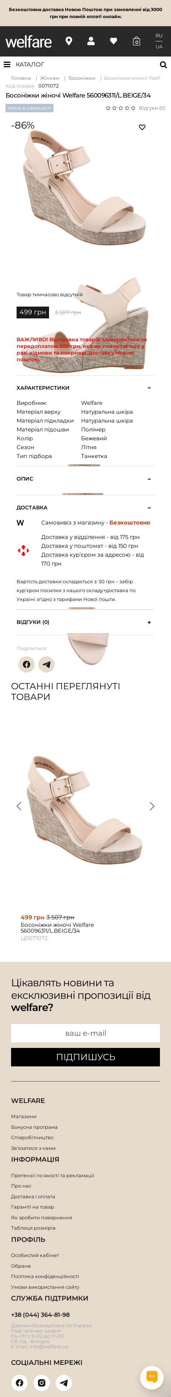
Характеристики (43, 388)
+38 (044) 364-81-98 (40, 1314)
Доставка (32, 508)
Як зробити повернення (41, 1217)
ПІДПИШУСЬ (85, 1057)
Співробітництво (32, 1137)
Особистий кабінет (35, 1255)
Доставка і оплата (33, 1196)
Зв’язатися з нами (33, 1148)
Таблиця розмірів (33, 1228)
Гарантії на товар (32, 1207)
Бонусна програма (34, 1127)
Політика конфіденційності (45, 1276)
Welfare (91, 402)
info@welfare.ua (49, 1346)
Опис (25, 479)
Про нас (21, 1186)
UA (159, 46)
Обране (21, 1266)
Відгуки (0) (152, 108)
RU (159, 35)
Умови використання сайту (45, 1287)
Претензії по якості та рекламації (52, 1175)
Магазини (23, 1116)
